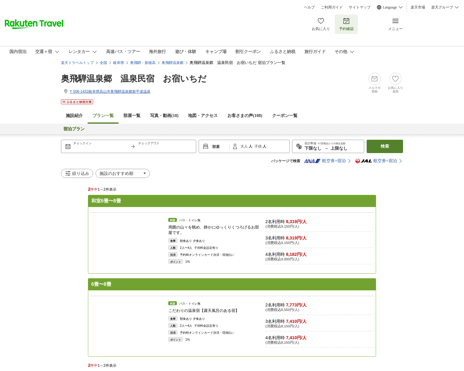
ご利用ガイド (332, 7)
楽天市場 (418, 7)
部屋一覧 (131, 115)
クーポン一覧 (285, 115)
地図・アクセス (203, 115)
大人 (244, 146)
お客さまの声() (244, 115)
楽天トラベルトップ (77, 63)
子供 (258, 146)
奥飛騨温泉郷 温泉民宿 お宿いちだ (134, 78)
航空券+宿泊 (325, 161)
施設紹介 (74, 115)
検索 (385, 146)
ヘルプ (309, 7)
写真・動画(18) (164, 115)
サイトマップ (360, 7)
